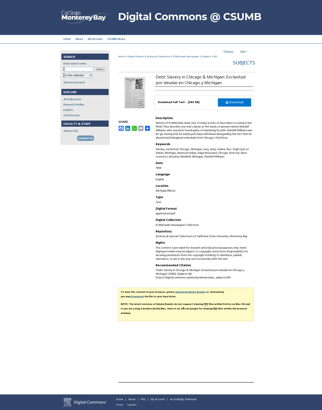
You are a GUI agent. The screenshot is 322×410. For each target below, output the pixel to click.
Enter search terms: (75, 63)
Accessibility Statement (183, 399)
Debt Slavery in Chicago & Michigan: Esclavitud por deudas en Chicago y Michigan (201, 80)
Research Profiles (73, 104)
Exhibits (68, 110)
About (132, 399)
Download (234, 102)
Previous (228, 51)
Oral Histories (71, 115)
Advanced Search (74, 82)
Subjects (206, 57)
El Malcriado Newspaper (186, 57)
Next (242, 51)
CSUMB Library (116, 39)
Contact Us (85, 138)
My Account (158, 399)
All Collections (72, 99)
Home (121, 57)
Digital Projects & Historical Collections (149, 57)
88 (215, 57)
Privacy (119, 405)
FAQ (143, 399)
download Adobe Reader (190, 292)
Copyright (132, 405)
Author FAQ (70, 131)
